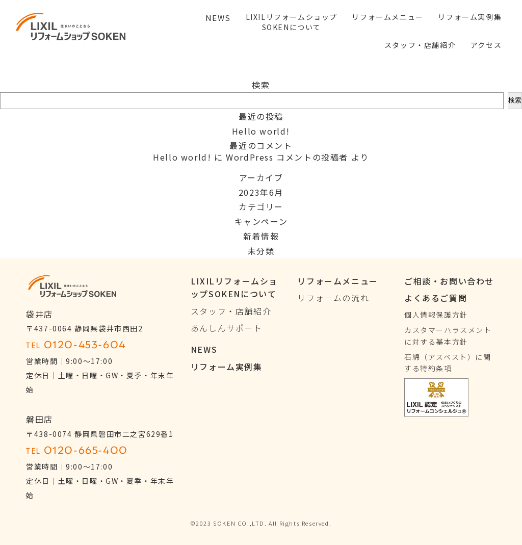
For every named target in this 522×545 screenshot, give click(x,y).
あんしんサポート (227, 328)
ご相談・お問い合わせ (449, 281)
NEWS (204, 349)
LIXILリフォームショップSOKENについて (234, 287)
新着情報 (261, 236)
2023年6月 (261, 192)
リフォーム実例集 (227, 366)
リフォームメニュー (337, 281)
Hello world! (261, 131)
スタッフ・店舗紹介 (231, 311)
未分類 (261, 251)
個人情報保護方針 (436, 314)
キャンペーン (261, 221)
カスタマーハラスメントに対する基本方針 (448, 335)
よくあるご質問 (435, 298)
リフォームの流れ (333, 298)
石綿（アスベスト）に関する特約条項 (447, 362)
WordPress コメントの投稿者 (287, 157)
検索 (261, 85)
